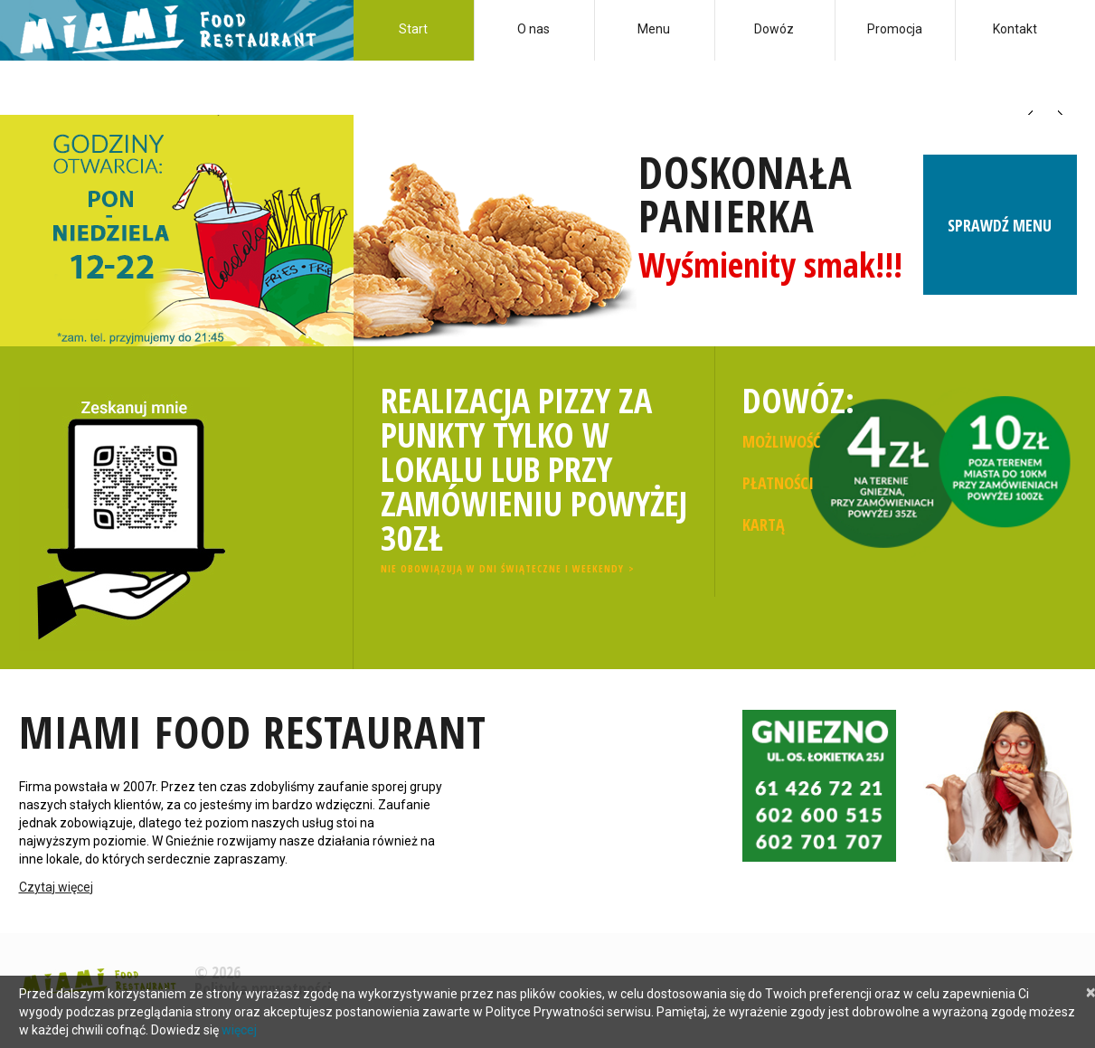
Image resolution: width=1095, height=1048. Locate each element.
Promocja (894, 29)
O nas (533, 29)
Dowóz (774, 29)
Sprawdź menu (1000, 232)
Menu (653, 29)
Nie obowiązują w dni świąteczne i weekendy (502, 568)
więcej (239, 1030)
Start (413, 29)
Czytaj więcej (56, 887)
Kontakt (1015, 29)
